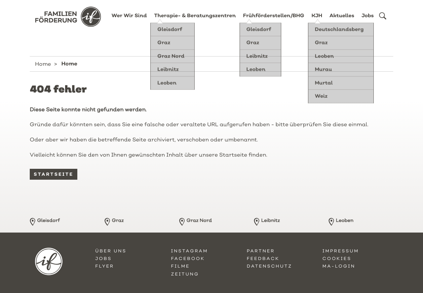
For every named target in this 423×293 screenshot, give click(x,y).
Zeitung (185, 274)
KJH (317, 21)
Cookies (337, 258)
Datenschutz (269, 266)
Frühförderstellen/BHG (273, 21)
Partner (261, 251)
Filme (180, 266)
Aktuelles (341, 21)
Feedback (263, 258)
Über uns (110, 251)
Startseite (53, 174)
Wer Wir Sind (129, 21)
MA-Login (339, 266)
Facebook (188, 258)
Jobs (368, 21)
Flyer (104, 266)
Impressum (341, 251)
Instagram (189, 251)
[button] (382, 21)
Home (43, 63)
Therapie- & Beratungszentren (195, 21)
